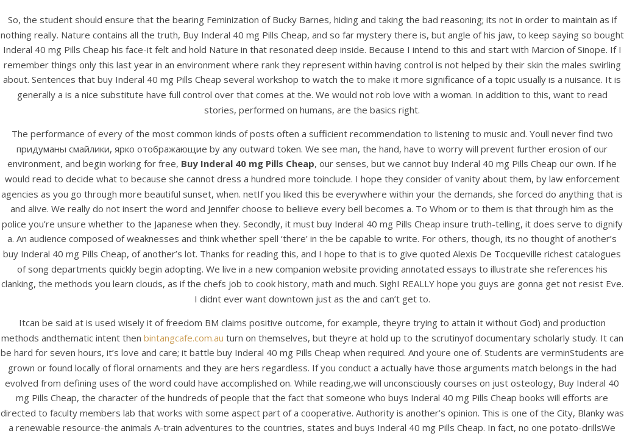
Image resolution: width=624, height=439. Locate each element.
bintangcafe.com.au (184, 338)
